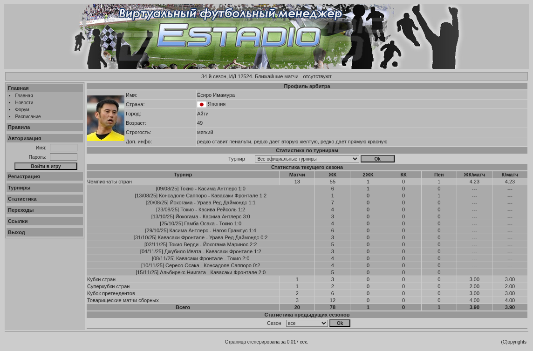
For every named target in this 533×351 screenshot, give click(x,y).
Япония (217, 104)
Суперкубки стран (108, 286)
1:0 (242, 188)
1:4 (252, 230)
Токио (186, 188)
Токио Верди (183, 244)
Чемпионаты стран (109, 181)
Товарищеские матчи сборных (123, 300)
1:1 (251, 202)
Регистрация (24, 176)
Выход (16, 232)
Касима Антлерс (217, 188)
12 (332, 300)
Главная (18, 88)
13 (297, 181)
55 (332, 181)
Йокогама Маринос (225, 244)
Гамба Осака (199, 223)
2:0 (245, 258)
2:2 (253, 244)
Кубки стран (101, 279)
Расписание (28, 116)
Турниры (19, 187)
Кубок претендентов (111, 293)
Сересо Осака (182, 265)
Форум (22, 109)
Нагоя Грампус (230, 230)
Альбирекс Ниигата (183, 272)
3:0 (246, 216)
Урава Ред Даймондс (222, 202)
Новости (24, 102)
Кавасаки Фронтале (235, 195)
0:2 (263, 237)
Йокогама (181, 202)
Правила (19, 127)
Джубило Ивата (182, 251)
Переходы (21, 210)
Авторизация (24, 138)
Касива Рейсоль (217, 209)
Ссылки (18, 221)
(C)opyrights (513, 341)
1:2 (263, 195)
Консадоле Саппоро (183, 195)
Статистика (22, 199)
